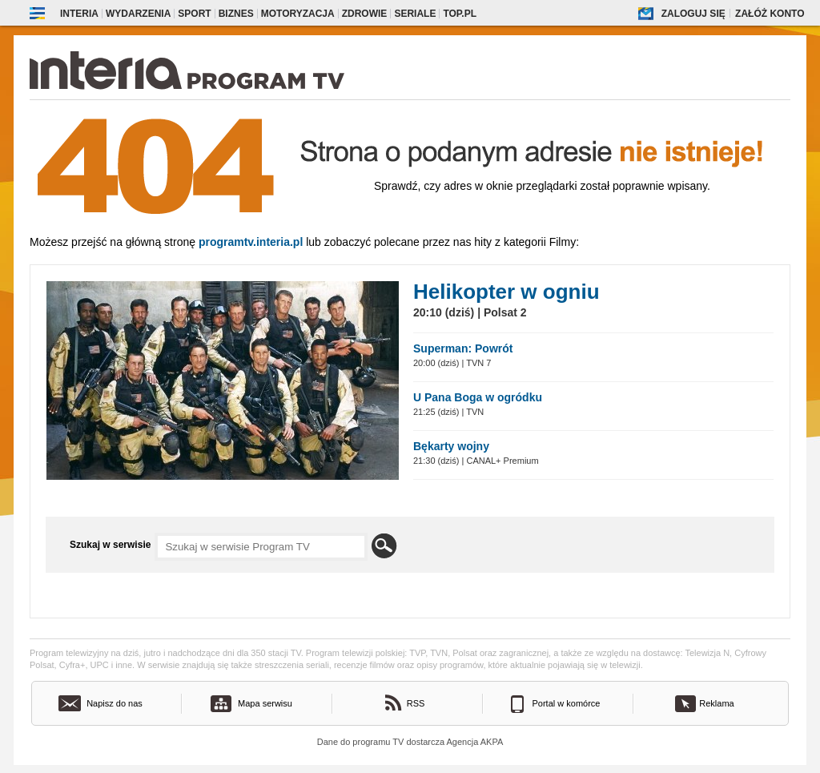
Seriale (415, 13)
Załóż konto (769, 13)
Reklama (716, 703)
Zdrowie (365, 13)
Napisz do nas (114, 703)
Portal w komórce (567, 703)
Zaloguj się (693, 13)
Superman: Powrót (462, 348)
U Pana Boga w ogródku (477, 397)
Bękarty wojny (451, 446)
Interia (79, 13)
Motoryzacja (298, 13)
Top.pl (459, 13)
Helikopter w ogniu (506, 292)
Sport (194, 13)
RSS (416, 703)
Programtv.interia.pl (251, 242)
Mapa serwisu (265, 703)
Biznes (236, 13)
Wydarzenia (138, 13)
